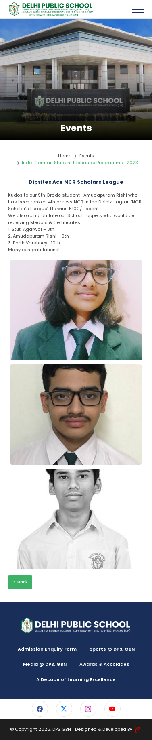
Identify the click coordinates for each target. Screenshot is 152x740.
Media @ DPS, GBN (45, 664)
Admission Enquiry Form (47, 649)
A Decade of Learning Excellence (76, 679)
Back (20, 582)
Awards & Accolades (104, 664)
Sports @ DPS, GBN (112, 649)
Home (64, 155)
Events (86, 155)
